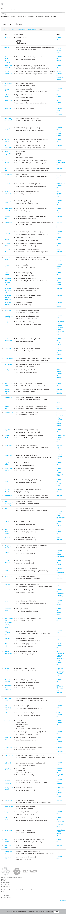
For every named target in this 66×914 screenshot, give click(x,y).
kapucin (59, 51)
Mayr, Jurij (7, 430)
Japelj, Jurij (8, 322)
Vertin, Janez (8, 800)
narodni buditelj (61, 183)
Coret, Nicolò (8, 174)
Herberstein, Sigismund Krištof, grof (8, 297)
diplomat (59, 131)
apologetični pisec (60, 689)
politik (58, 342)
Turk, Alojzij (8, 763)
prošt (58, 178)
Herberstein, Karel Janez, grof (8, 290)
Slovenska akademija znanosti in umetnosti (11, 877)
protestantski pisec (60, 788)
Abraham (7, 38)
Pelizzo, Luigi (8, 495)
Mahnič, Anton (9, 412)
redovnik (59, 48)
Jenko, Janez (8, 348)
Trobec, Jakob (9, 755)
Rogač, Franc (8, 576)
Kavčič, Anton (8, 370)
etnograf (59, 79)
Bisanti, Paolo (8, 100)
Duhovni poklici (20, 29)
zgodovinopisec (61, 517)
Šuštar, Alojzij (8, 713)
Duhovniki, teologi (32, 29)
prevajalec (59, 114)
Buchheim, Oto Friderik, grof (8, 153)
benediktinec (60, 593)
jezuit (58, 226)
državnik (59, 133)
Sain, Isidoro (8, 590)
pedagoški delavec (59, 656)
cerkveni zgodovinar (60, 686)
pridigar (59, 554)
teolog (58, 104)
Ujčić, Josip (8, 769)
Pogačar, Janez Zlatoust (7, 531)
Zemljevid (53, 16)
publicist (59, 344)
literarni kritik (60, 416)
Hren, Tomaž (8, 310)
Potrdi (56, 911)
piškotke (24, 911)
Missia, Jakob (8, 445)
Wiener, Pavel (8, 830)
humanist (59, 127)
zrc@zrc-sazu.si (7, 897)
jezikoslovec (60, 77)
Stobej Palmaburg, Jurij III (8, 707)
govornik (59, 371)
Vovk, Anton (8, 812)
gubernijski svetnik (60, 401)
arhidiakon (59, 722)
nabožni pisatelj (61, 653)
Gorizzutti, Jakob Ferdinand (7, 259)
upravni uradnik (61, 435)
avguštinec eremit (60, 475)
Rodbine (47, 16)
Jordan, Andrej (9, 358)
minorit (58, 124)
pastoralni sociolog (59, 194)
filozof (58, 447)
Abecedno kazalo (5, 16)
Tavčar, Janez (8, 721)
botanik (59, 306)
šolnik (58, 369)
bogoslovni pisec (60, 669)
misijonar (59, 71)
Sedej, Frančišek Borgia (7, 632)
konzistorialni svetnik (60, 332)
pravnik (59, 796)
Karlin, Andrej (8, 364)
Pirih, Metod (8, 522)
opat (58, 202)
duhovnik (59, 37)
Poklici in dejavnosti (21, 16)
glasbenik (59, 643)
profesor (59, 425)
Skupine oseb (31, 16)
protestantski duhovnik (60, 791)
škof (58, 39)
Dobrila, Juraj (8, 184)
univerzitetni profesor (60, 775)
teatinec (59, 284)
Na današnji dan (40, 16)
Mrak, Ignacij (8, 455)
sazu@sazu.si (6, 886)
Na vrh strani (63, 900)
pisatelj (59, 412)
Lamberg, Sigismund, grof (8, 391)
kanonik (59, 60)
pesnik (58, 323)
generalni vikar (61, 162)
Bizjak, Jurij (8, 108)
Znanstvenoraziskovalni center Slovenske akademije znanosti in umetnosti (19, 890)
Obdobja (13, 16)
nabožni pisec (60, 321)
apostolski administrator (60, 596)
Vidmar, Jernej (9, 806)
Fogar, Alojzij (8, 222)
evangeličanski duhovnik (61, 830)
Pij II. (6, 508)
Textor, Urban (8, 732)
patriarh (59, 266)
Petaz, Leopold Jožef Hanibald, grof (8, 503)
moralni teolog (61, 768)
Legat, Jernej (8, 397)
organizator (60, 751)
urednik (59, 423)
